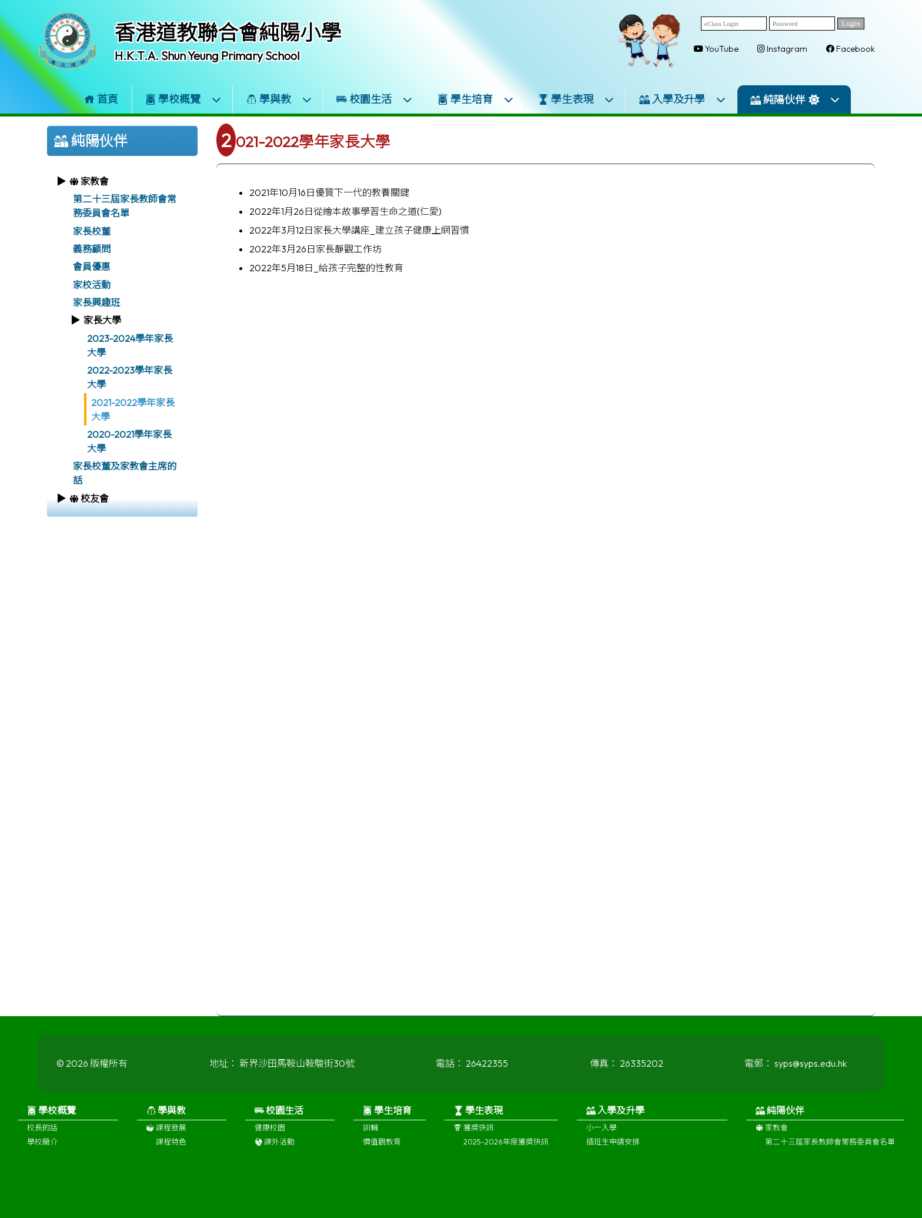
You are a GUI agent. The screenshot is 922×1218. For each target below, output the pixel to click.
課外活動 (275, 1147)
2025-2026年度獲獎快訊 (506, 1147)
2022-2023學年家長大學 (129, 377)
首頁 (101, 99)
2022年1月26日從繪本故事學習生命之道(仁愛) (345, 211)
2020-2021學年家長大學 (129, 441)
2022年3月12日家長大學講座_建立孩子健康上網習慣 (359, 230)
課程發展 (166, 1133)
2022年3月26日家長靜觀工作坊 (315, 249)
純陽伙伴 (795, 100)
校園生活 (374, 99)
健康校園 (270, 1133)
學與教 (279, 99)
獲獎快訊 (474, 1133)
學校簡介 (42, 1147)
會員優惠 (92, 266)
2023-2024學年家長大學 (130, 345)
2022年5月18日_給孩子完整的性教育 (326, 268)
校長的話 (42, 1133)
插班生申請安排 (613, 1147)
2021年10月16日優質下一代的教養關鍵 (329, 192)
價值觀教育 (382, 1147)
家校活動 (92, 285)
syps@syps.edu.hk (810, 1069)
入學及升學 (682, 99)
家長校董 (92, 231)
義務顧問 (92, 249)
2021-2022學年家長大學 (133, 409)
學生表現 (576, 99)
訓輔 (370, 1133)
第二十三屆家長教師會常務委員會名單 (124, 206)
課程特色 (171, 1147)
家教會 (772, 1133)
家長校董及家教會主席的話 (124, 473)
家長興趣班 (96, 302)
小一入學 (601, 1133)
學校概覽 (183, 99)
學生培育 (475, 99)
